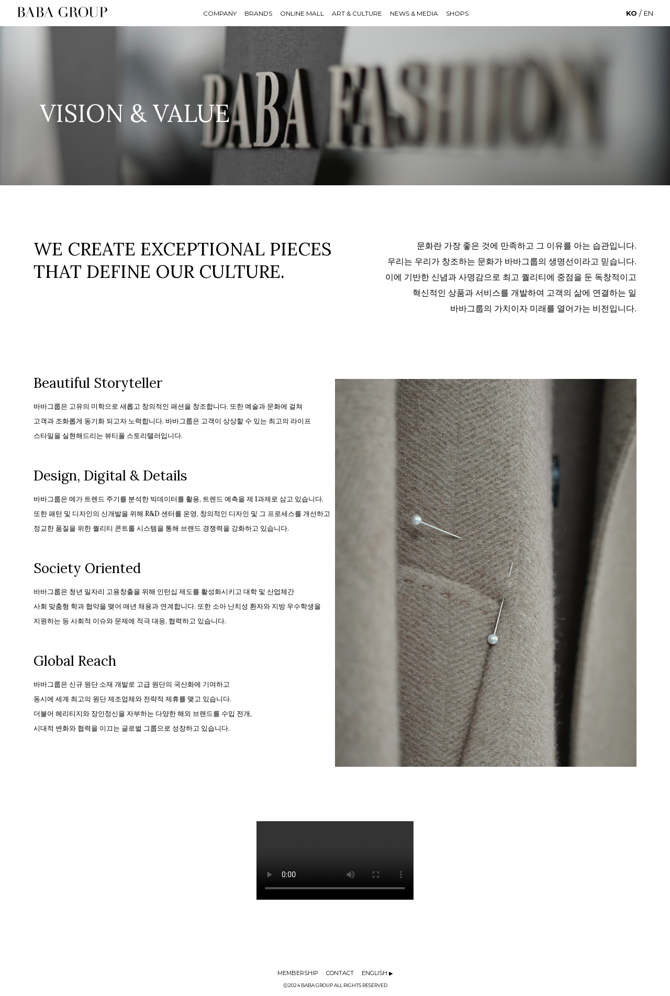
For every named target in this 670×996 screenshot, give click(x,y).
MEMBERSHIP (297, 973)
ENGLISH (377, 973)
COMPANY (220, 13)
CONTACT (340, 973)
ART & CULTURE (357, 13)
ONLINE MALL (302, 13)
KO (631, 13)
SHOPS (457, 13)
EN (648, 13)
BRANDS (258, 13)
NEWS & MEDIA (414, 13)
